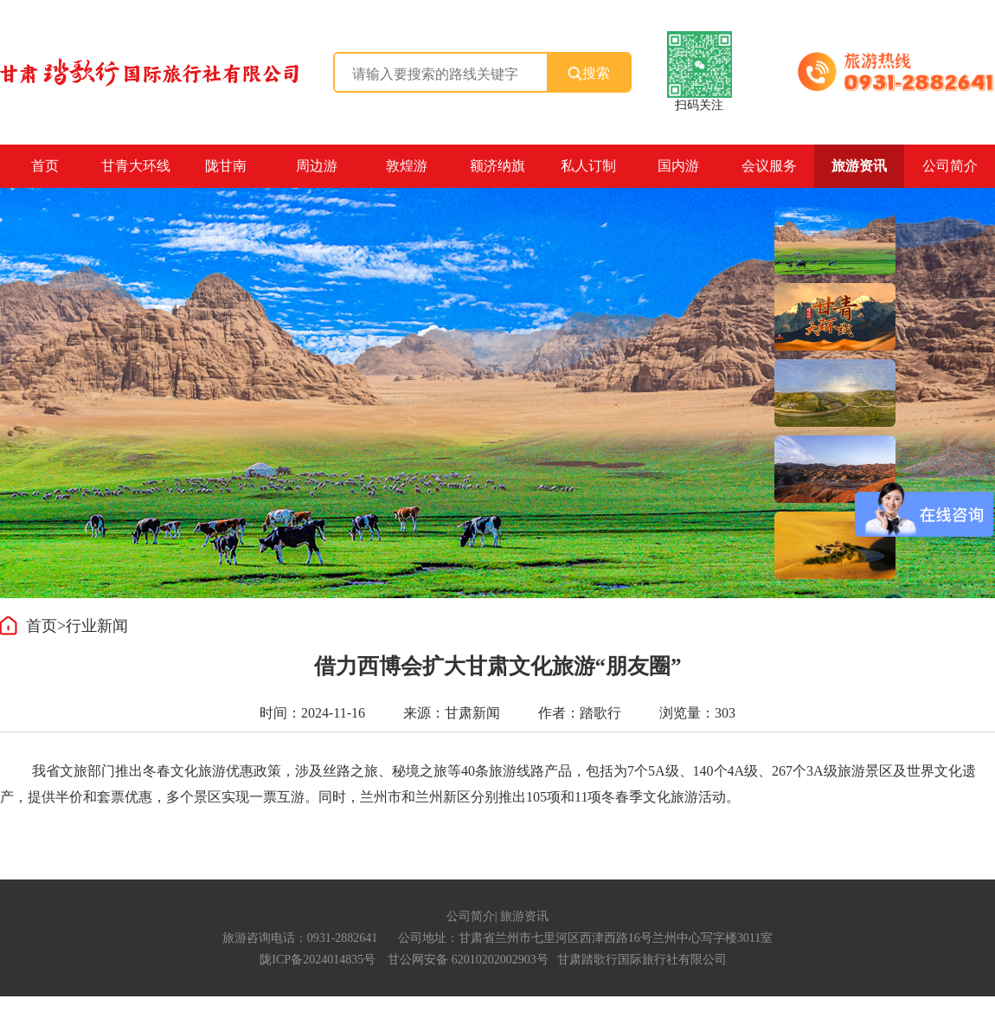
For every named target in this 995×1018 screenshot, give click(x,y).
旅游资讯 (859, 165)
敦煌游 (406, 165)
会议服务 (769, 165)
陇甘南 (226, 165)
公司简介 (470, 916)
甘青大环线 (135, 165)
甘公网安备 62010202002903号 (468, 959)
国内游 (678, 165)
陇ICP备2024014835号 (318, 959)
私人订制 (588, 165)
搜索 (589, 73)
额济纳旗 (497, 165)
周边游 (316, 165)
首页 (45, 165)
